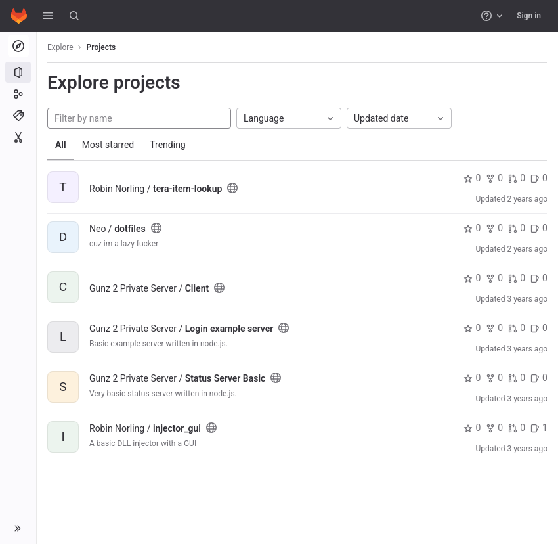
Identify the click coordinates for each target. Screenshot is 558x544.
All (60, 144)
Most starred (108, 144)
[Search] (74, 15)
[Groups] (18, 93)
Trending (168, 144)
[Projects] (18, 72)
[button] (47, 15)
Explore (60, 47)
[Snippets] (18, 137)
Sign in (529, 15)
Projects (101, 47)
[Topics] (18, 115)
